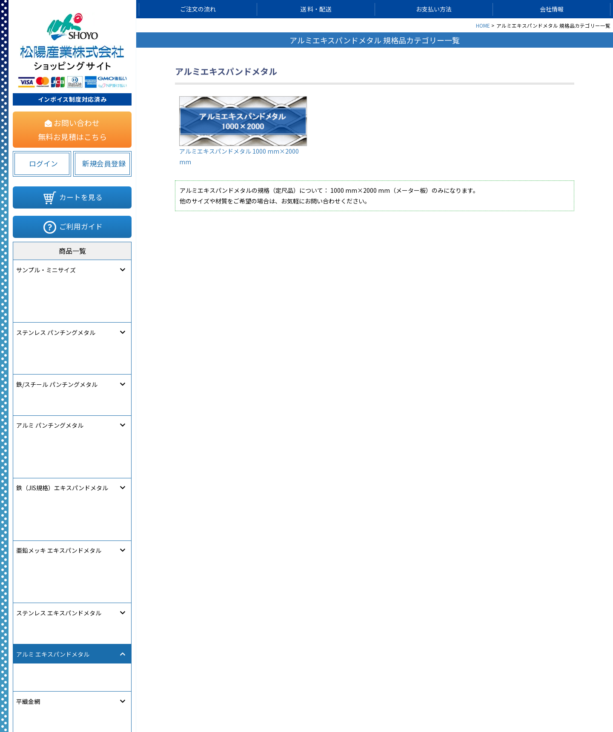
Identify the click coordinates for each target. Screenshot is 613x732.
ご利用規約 (348, 700)
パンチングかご (37, 533)
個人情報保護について (288, 700)
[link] (40, 687)
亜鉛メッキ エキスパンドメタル (58, 368)
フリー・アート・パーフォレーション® (68, 631)
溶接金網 (28, 494)
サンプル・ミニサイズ (46, 270)
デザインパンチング (43, 573)
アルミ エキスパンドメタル (52, 407)
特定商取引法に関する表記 (414, 700)
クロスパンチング (40, 592)
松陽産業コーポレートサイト (503, 700)
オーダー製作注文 (40, 651)
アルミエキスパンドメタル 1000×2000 (58, 431)
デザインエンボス (40, 612)
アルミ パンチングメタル (49, 329)
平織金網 (28, 455)
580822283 (122, 689)
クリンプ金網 (34, 474)
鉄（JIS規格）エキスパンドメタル (62, 348)
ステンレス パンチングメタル (55, 289)
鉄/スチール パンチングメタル (56, 309)
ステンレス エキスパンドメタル (58, 387)
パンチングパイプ (40, 513)
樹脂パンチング (37, 553)
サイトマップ (225, 700)
